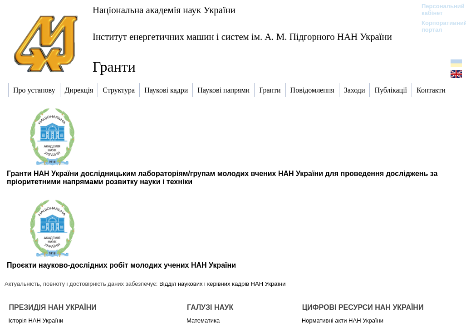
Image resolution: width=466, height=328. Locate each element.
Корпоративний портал (439, 26)
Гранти (114, 67)
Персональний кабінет (439, 9)
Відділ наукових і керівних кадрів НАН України (222, 283)
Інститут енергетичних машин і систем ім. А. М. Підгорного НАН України (242, 36)
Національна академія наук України (164, 10)
